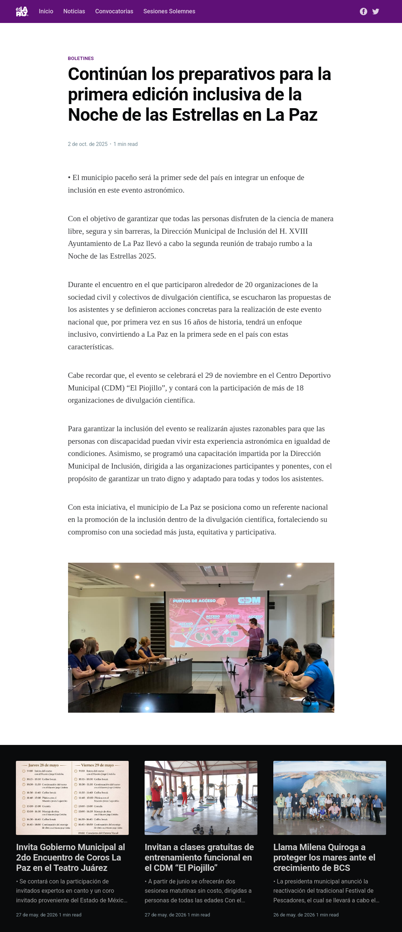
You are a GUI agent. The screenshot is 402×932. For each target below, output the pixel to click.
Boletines (81, 58)
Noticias (74, 11)
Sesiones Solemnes (169, 11)
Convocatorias (114, 11)
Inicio (46, 11)
